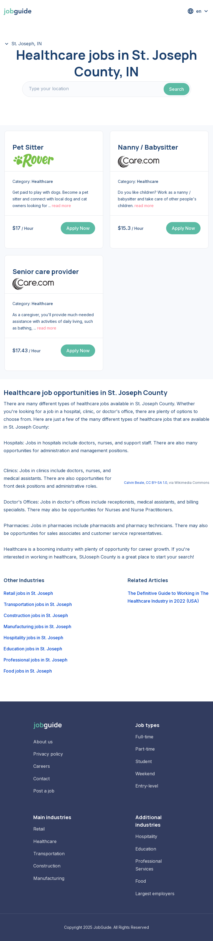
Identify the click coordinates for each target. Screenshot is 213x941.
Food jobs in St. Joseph (28, 671)
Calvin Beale (134, 482)
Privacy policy (48, 754)
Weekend (145, 773)
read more (61, 205)
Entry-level (146, 786)
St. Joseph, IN (26, 43)
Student (143, 761)
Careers (41, 766)
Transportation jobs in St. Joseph (38, 604)
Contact (41, 778)
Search (176, 89)
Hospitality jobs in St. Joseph (33, 637)
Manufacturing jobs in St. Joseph (37, 626)
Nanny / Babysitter (148, 147)
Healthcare (45, 841)
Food (140, 881)
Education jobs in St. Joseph (33, 648)
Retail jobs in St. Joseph (28, 593)
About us (43, 741)
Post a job (43, 791)
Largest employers (154, 893)
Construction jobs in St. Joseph (36, 615)
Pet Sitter (28, 147)
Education (145, 849)
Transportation (49, 853)
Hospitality (146, 836)
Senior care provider (45, 271)
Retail (39, 829)
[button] (198, 11)
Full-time (144, 736)
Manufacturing (48, 878)
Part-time (145, 749)
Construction (46, 866)
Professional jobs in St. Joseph (35, 660)
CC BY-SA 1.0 (156, 482)
